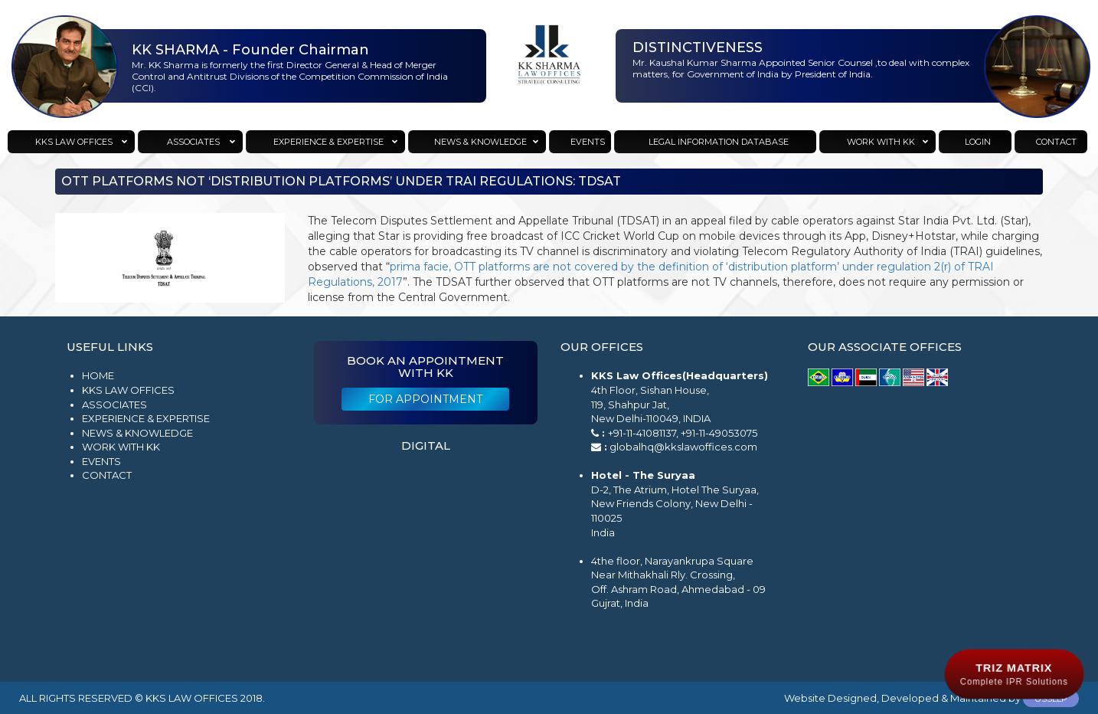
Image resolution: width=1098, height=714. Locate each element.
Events (101, 461)
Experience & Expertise (146, 418)
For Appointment (425, 399)
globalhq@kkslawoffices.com (683, 447)
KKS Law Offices (128, 390)
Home (98, 375)
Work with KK (121, 447)
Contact (107, 475)
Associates (114, 404)
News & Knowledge (137, 433)
